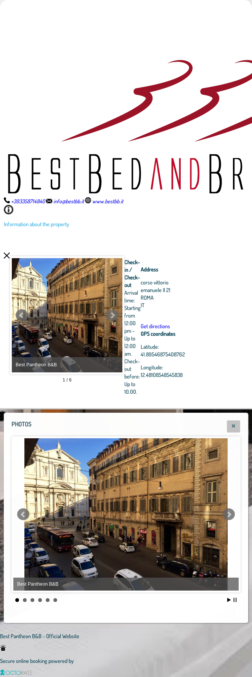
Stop (235, 600)
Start (229, 600)
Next (154, 315)
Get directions (197, 326)
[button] (233, 426)
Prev (22, 315)
